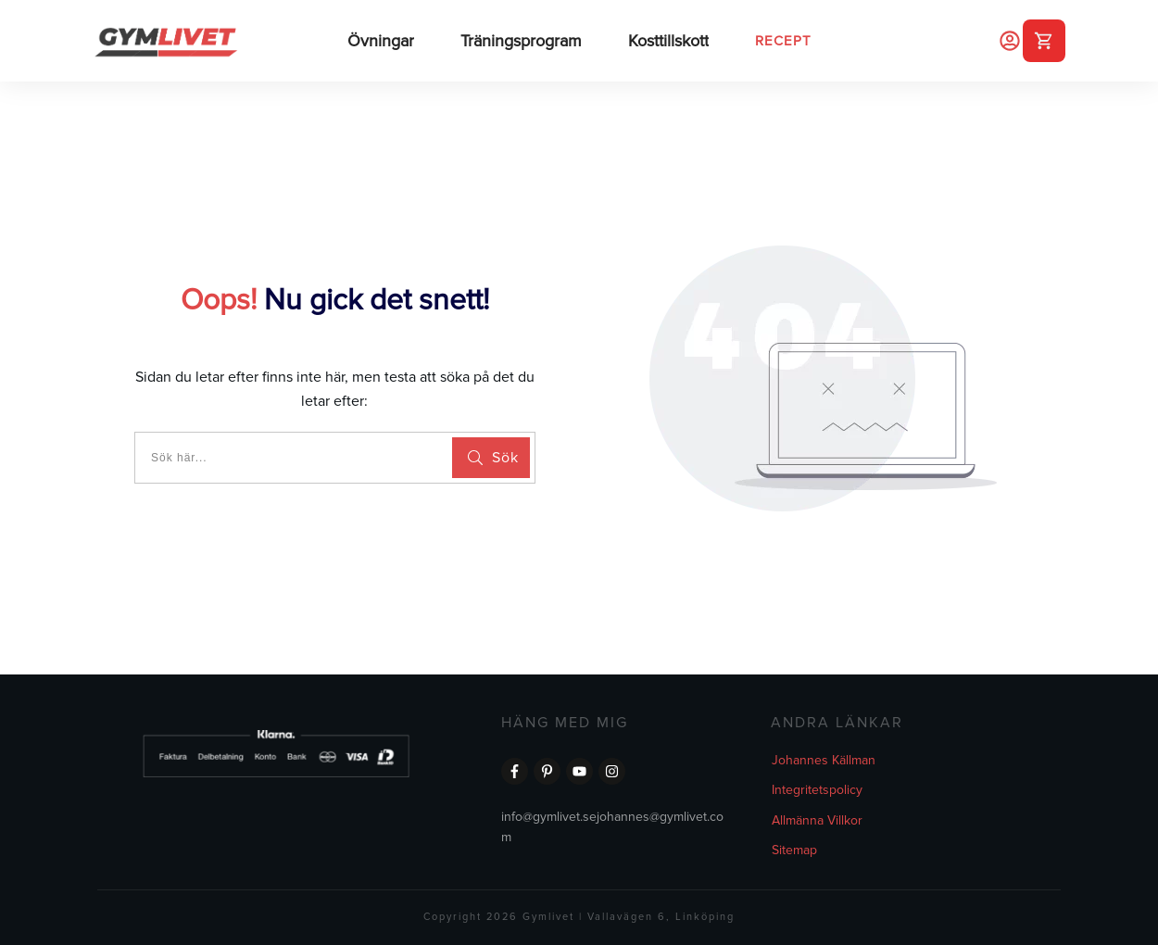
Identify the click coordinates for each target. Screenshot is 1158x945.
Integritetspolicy (817, 790)
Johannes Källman (823, 760)
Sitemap (794, 850)
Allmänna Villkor (817, 820)
